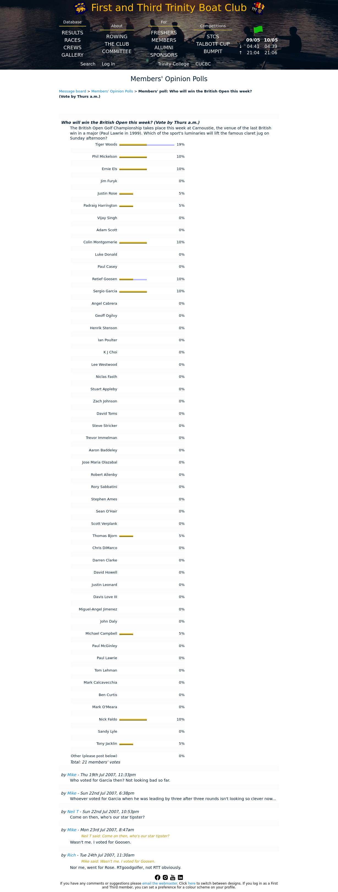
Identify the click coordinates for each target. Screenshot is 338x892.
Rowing (116, 36)
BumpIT (213, 51)
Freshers (164, 33)
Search (87, 64)
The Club (117, 44)
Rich (71, 855)
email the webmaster (159, 883)
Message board (72, 91)
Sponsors (163, 55)
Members (164, 40)
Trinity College (173, 64)
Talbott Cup (213, 44)
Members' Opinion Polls (112, 91)
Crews (73, 47)
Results (72, 33)
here (192, 883)
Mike (71, 775)
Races (72, 40)
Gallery (73, 55)
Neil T (72, 811)
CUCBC (203, 64)
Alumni (163, 47)
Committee (117, 51)
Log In (108, 64)
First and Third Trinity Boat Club (169, 7)
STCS (213, 36)
